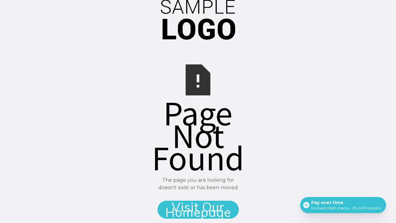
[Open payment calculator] (343, 205)
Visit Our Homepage (198, 210)
